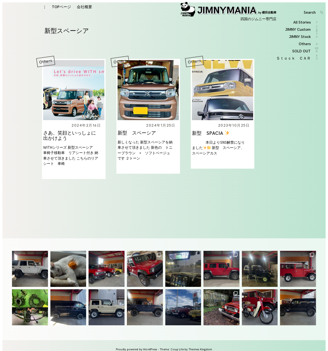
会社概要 (84, 12)
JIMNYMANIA (228, 16)
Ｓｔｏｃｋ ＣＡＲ (293, 89)
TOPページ (61, 12)
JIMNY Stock (300, 67)
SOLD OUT (301, 82)
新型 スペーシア (139, 144)
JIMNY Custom (298, 60)
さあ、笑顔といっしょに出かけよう (69, 146)
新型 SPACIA (210, 144)
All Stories (302, 53)
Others (45, 72)
